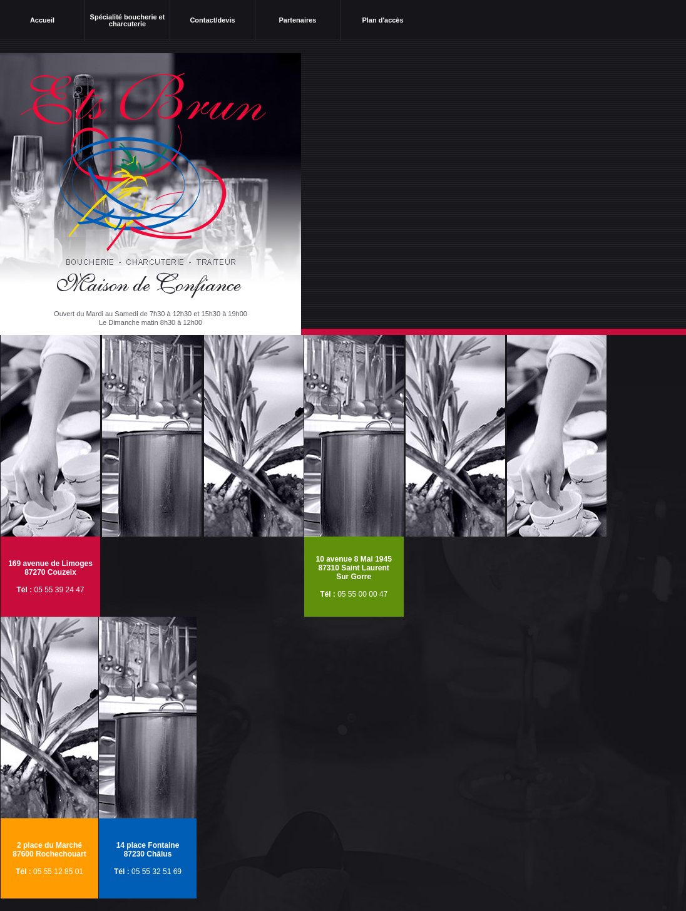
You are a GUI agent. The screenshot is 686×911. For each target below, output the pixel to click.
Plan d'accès (382, 20)
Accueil (42, 20)
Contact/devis (212, 20)
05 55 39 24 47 (59, 589)
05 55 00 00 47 (362, 594)
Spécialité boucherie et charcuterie (127, 20)
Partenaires (298, 20)
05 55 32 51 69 (156, 871)
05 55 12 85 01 (58, 871)
